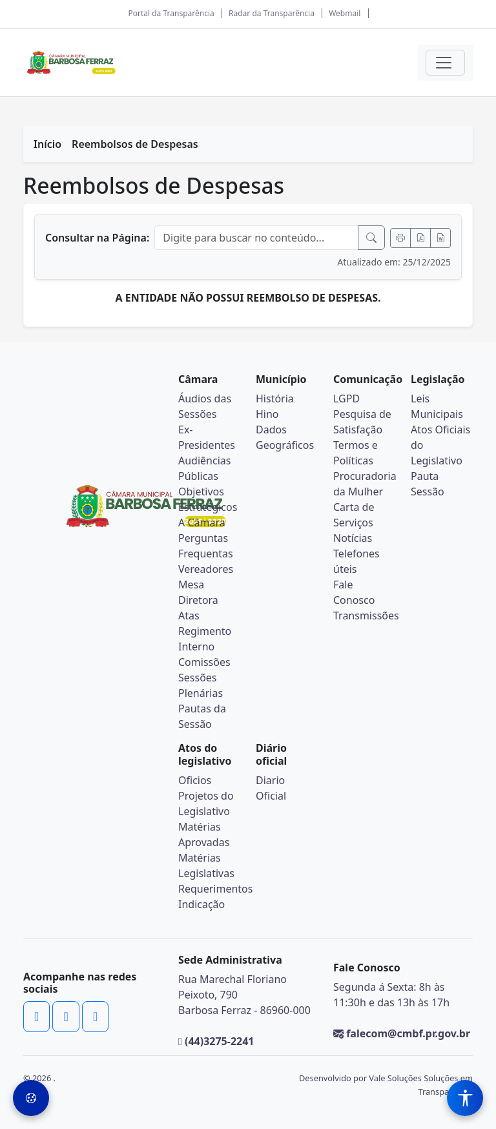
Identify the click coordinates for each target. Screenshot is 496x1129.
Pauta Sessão (427, 484)
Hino (267, 414)
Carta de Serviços (353, 515)
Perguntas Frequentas (205, 546)
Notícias (352, 538)
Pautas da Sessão (202, 716)
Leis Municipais (437, 406)
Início (47, 144)
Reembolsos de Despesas (135, 144)
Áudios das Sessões (204, 406)
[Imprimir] (400, 238)
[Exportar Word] (440, 238)
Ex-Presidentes (206, 437)
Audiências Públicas (204, 468)
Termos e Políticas (355, 453)
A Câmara (201, 522)
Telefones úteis (356, 561)
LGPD (346, 398)
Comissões (204, 662)
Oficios (194, 780)
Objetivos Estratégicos (207, 499)
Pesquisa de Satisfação (362, 422)
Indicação (201, 904)
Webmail (344, 13)
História (275, 398)
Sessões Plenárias (200, 685)
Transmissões (366, 615)
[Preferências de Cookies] (31, 1098)
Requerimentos (215, 889)
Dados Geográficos (285, 437)
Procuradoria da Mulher (365, 484)
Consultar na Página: (97, 238)
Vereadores (205, 569)
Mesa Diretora (198, 592)
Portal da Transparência (171, 13)
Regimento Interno (204, 639)
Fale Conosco (354, 592)
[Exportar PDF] (420, 238)
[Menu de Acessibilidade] (465, 1098)
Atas (189, 615)
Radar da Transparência (272, 13)
